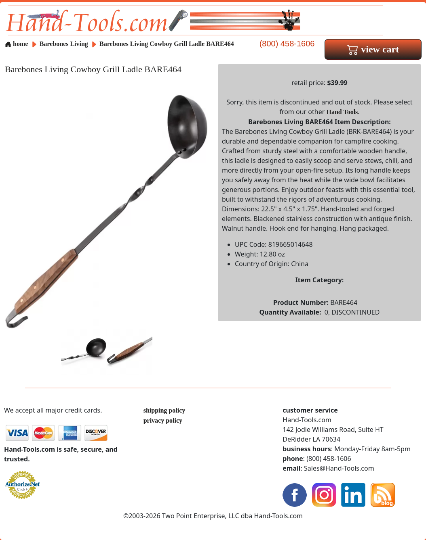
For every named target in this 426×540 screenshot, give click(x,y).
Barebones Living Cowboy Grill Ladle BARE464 (166, 43)
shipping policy (164, 410)
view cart (373, 49)
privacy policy (162, 420)
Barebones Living (65, 43)
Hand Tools (342, 111)
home (16, 43)
